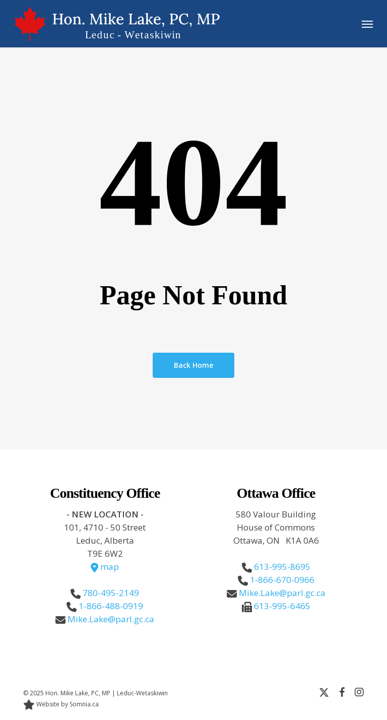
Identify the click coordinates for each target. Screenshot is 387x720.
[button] (367, 24)
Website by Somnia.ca (61, 704)
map (105, 566)
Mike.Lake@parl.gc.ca (111, 619)
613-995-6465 (282, 606)
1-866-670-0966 (282, 579)
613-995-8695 (282, 566)
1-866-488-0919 (111, 606)
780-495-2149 (111, 593)
